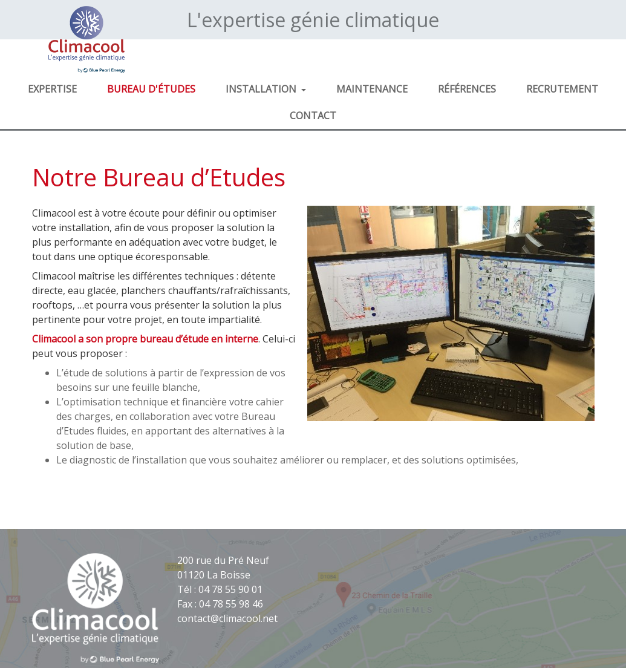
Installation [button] (262, 89)
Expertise (52, 89)
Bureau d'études (151, 89)
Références (467, 89)
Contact (313, 115)
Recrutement (562, 89)
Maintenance (372, 89)
